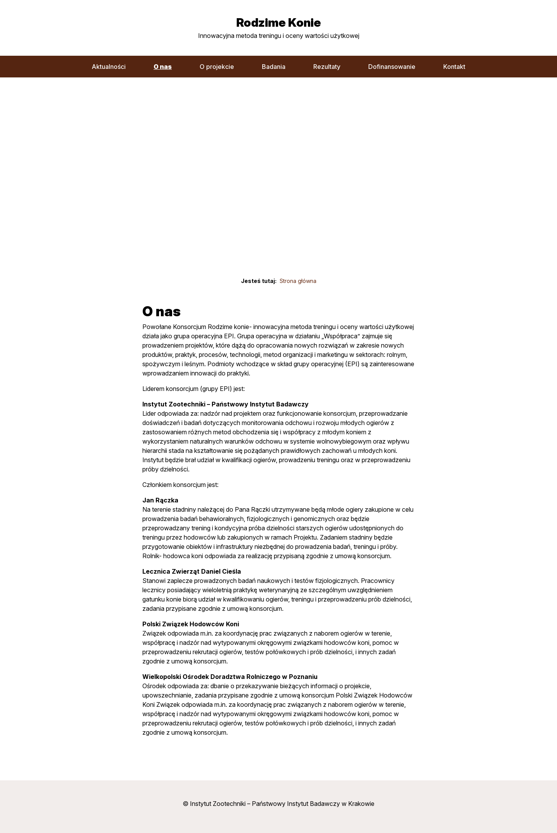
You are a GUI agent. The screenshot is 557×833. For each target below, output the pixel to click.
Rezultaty (326, 66)
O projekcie (217, 66)
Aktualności (109, 66)
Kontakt (454, 66)
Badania (273, 66)
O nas (163, 66)
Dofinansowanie (391, 66)
